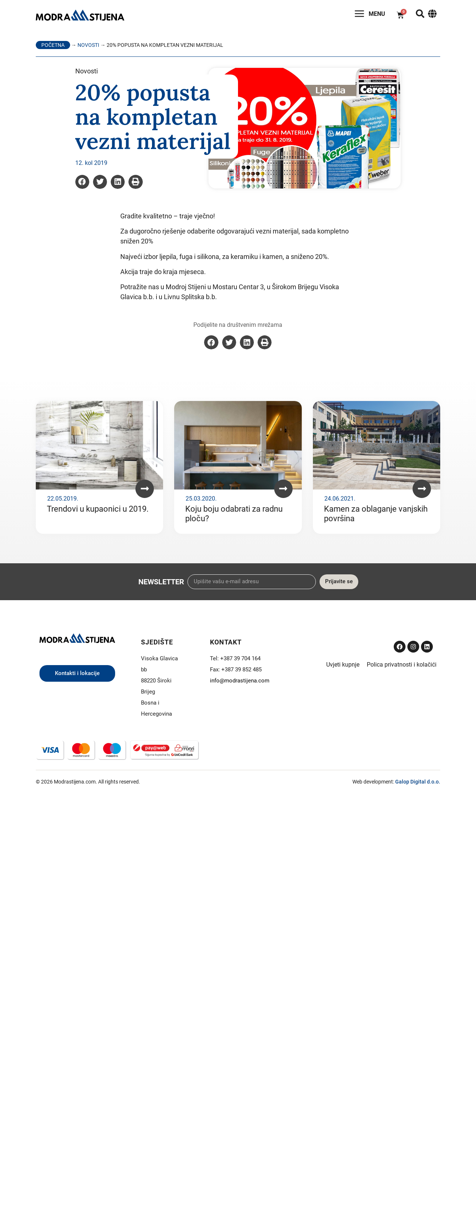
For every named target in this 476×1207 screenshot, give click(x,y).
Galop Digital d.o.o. (417, 783)
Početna (53, 46)
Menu (374, 14)
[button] (82, 183)
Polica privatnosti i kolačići (402, 665)
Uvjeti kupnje (342, 665)
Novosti (88, 46)
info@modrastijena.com (239, 681)
